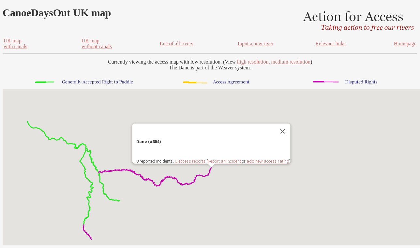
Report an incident (224, 161)
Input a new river (256, 43)
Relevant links (330, 43)
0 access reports (190, 161)
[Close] (283, 131)
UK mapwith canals (15, 43)
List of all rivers (176, 43)
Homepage (405, 43)
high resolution (252, 62)
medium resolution (290, 62)
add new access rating (268, 161)
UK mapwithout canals (97, 43)
